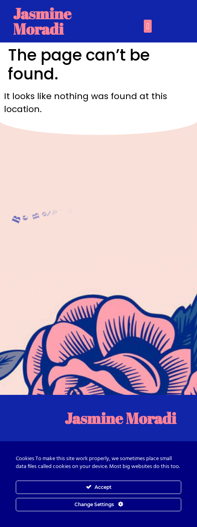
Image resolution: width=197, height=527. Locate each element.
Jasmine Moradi (42, 21)
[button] (147, 26)
